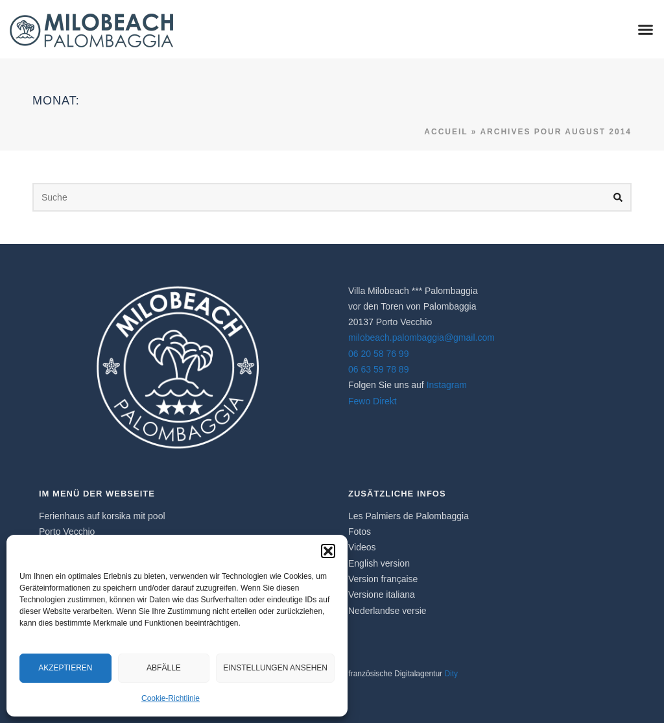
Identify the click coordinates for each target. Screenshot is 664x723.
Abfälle (164, 667)
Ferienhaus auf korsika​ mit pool (102, 516)
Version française (383, 579)
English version (379, 563)
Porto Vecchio (67, 531)
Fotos (359, 531)
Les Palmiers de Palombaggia (408, 516)
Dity (451, 673)
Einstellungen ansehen (275, 667)
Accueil (446, 131)
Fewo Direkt (372, 401)
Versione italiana (381, 594)
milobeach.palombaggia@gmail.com (421, 337)
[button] (328, 551)
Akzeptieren (65, 667)
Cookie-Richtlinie (170, 698)
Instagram (447, 385)
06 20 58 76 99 (378, 354)
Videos (362, 547)
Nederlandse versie (387, 611)
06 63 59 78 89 (378, 369)
